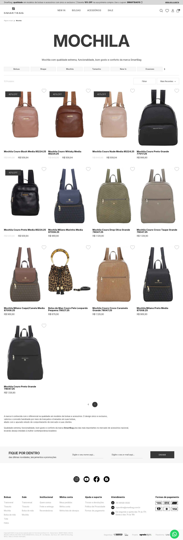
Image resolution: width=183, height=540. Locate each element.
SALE (110, 10)
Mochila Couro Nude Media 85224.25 (113, 151)
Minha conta (65, 506)
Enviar (162, 454)
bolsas (16, 69)
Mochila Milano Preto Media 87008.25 (152, 309)
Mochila (7, 510)
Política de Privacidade (95, 506)
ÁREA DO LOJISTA (172, 2)
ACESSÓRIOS (94, 10)
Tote (6, 519)
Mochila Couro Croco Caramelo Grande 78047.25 (110, 309)
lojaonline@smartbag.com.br (125, 507)
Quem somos (45, 502)
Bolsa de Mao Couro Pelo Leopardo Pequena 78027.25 (68, 309)
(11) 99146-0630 (120, 502)
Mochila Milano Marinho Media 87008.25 (65, 231)
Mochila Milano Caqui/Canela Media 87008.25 (24, 309)
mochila (70, 69)
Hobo (6, 523)
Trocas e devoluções (94, 502)
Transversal (27, 502)
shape (43, 69)
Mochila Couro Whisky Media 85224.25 (64, 152)
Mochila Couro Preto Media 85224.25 (25, 230)
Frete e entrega (47, 506)
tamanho (96, 69)
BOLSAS (76, 10)
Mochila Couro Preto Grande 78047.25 (20, 387)
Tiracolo (7, 506)
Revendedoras (46, 510)
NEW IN (61, 10)
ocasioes (149, 69)
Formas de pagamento (95, 510)
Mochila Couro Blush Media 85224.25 (25, 151)
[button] (164, 69)
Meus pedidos (66, 502)
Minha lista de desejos (69, 510)
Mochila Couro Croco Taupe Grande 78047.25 (157, 231)
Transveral (8, 502)
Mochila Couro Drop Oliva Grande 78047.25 (111, 231)
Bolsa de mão (10, 515)
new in (123, 69)
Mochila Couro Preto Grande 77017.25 (153, 152)
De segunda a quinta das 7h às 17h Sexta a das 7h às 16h (128, 513)
